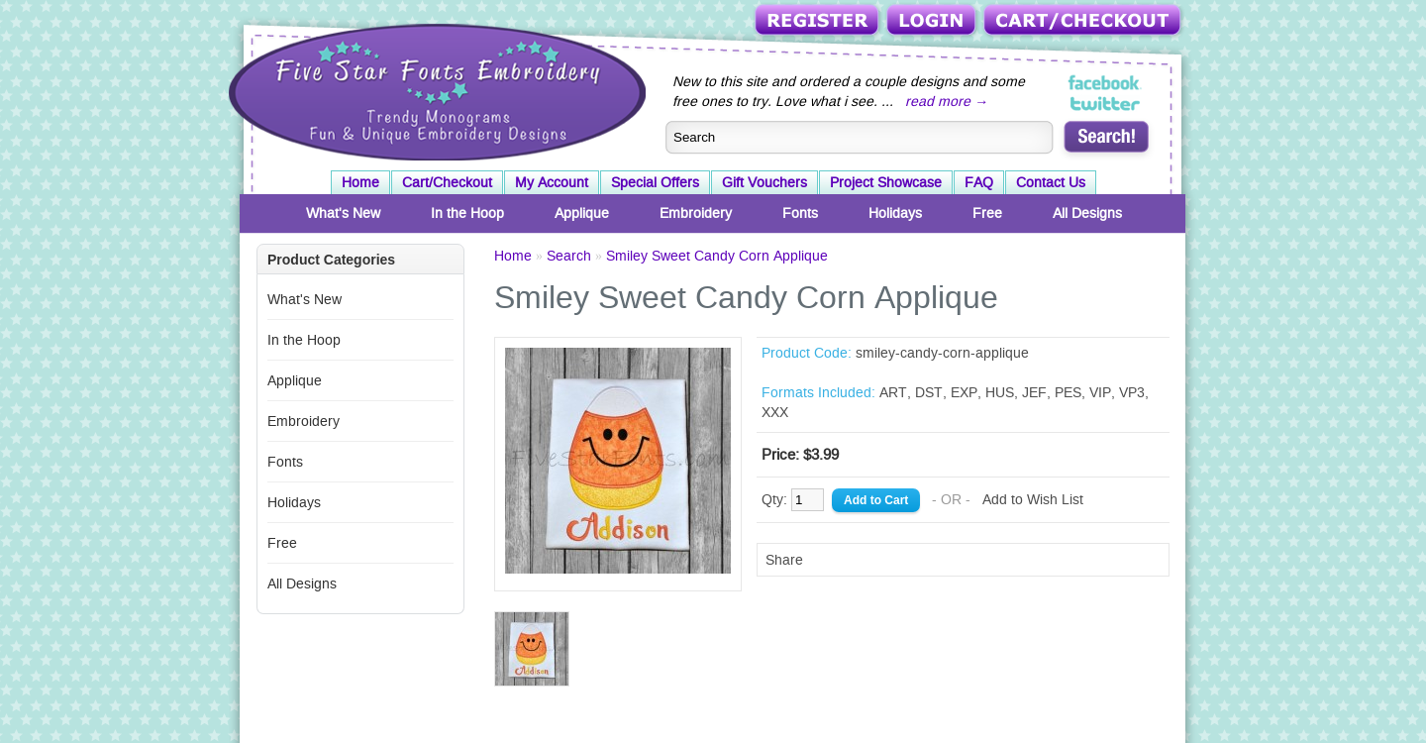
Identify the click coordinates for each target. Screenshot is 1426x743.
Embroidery (696, 213)
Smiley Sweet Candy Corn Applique (717, 256)
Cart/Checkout (1083, 21)
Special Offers (655, 182)
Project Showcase (886, 182)
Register (818, 21)
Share (784, 560)
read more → (946, 101)
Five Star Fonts (435, 90)
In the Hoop (467, 213)
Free (987, 213)
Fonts (800, 213)
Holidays (895, 213)
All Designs (1087, 213)
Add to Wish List (1032, 499)
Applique (582, 213)
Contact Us (1050, 182)
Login (932, 21)
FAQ (979, 182)
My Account (551, 182)
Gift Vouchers (764, 182)
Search (569, 256)
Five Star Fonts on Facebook (1106, 83)
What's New (343, 213)
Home (360, 182)
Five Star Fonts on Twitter (1106, 103)
